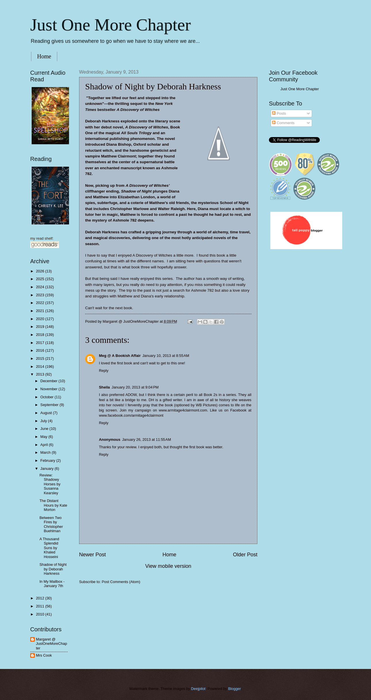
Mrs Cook (44, 655)
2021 (40, 311)
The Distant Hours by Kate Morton (53, 505)
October (47, 397)
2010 (40, 614)
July (44, 421)
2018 (40, 334)
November (49, 389)
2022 (40, 303)
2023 (40, 295)
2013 (40, 374)
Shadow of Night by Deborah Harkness (52, 569)
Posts (279, 113)
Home (44, 56)
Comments (283, 123)
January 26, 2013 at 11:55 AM (146, 439)
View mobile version (168, 566)
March (45, 452)
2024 (40, 287)
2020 (40, 319)
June (44, 428)
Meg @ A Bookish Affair (120, 355)
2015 (40, 358)
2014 (40, 366)
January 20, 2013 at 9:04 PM (135, 387)
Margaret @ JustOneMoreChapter (51, 643)
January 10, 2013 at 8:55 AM (165, 355)
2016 (40, 350)
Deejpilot (198, 688)
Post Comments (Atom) (121, 582)
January (47, 468)
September (50, 405)
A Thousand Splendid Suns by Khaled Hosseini (49, 548)
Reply (103, 370)
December (49, 381)
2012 (40, 598)
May (44, 436)
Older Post (245, 554)
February (48, 460)
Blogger (234, 688)
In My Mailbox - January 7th (51, 583)
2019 (40, 326)
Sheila (104, 387)
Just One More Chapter (110, 24)
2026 (40, 271)
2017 (40, 343)
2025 (40, 279)
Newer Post (92, 554)
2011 (40, 606)
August (46, 413)
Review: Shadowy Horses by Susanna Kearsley (49, 484)
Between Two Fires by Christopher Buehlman (51, 524)
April (44, 445)
